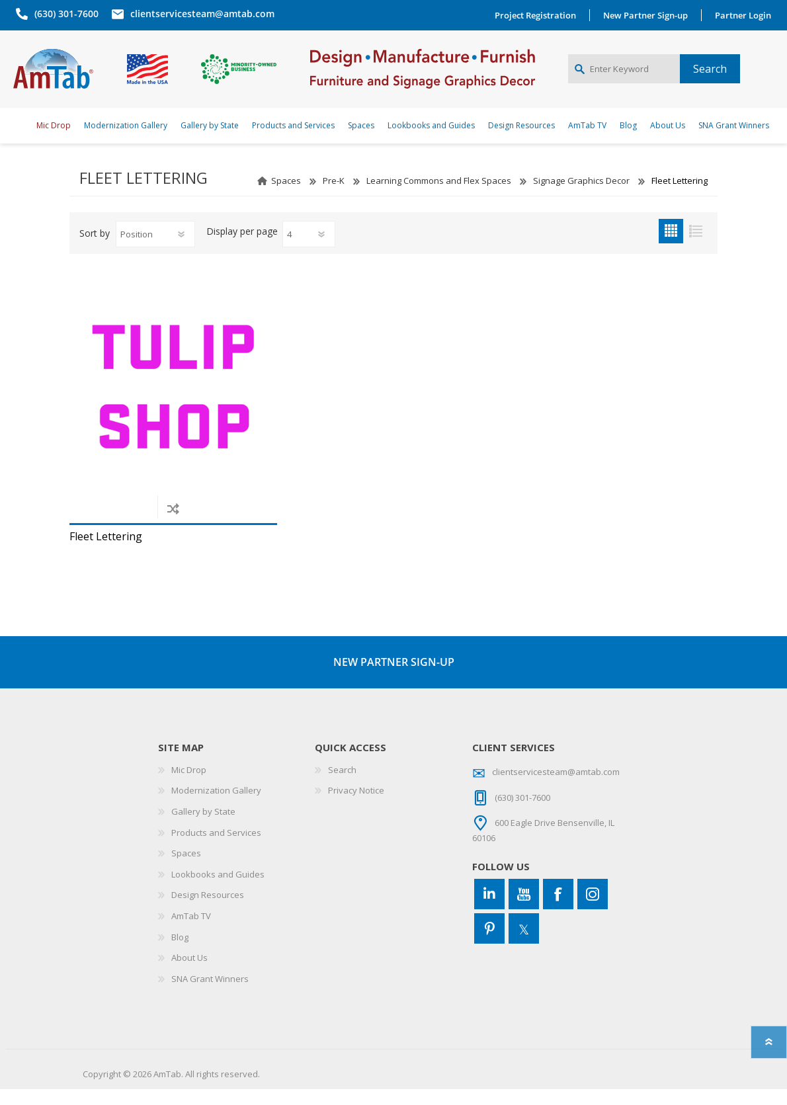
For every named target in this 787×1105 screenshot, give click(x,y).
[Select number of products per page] (308, 249)
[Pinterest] (489, 943)
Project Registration (538, 15)
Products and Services (216, 848)
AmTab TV (191, 931)
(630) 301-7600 (64, 13)
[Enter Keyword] (624, 76)
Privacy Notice (356, 806)
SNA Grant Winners (210, 994)
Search (342, 785)
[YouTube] (524, 909)
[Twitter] (524, 943)
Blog (179, 952)
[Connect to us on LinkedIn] (489, 909)
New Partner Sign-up (648, 15)
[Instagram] (592, 909)
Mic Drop (188, 785)
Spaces (286, 196)
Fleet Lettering (105, 552)
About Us (189, 973)
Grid (671, 246)
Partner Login (746, 15)
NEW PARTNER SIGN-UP (393, 677)
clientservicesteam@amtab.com (200, 13)
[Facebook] (558, 909)
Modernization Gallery (216, 806)
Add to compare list (172, 523)
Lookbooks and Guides (218, 889)
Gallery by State (203, 827)
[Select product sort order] (155, 249)
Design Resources (207, 911)
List (695, 246)
